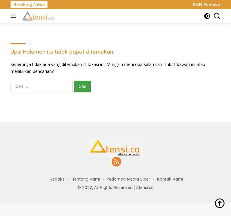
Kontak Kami (170, 179)
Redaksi (58, 179)
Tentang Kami (86, 179)
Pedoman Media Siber (128, 179)
